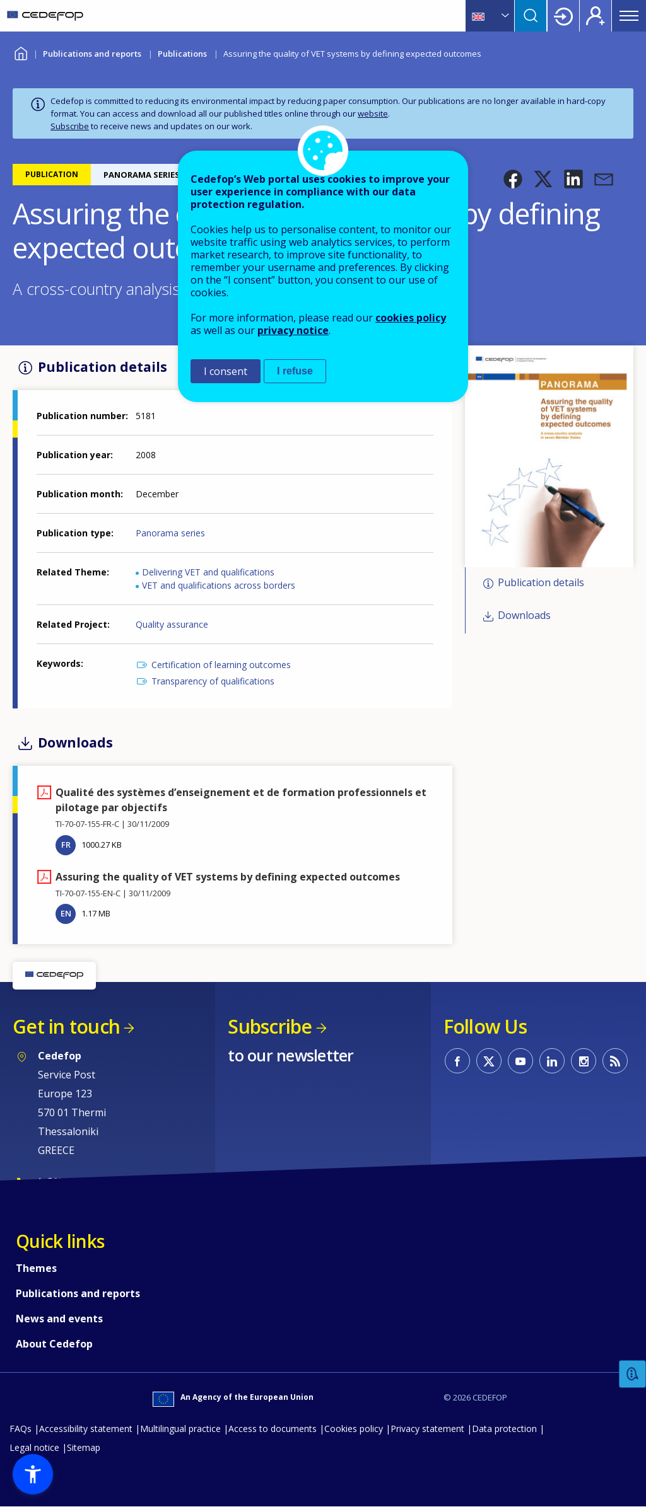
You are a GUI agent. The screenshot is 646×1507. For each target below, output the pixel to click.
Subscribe (69, 126)
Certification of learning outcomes (221, 665)
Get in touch (66, 1026)
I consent (225, 371)
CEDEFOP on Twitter (489, 1060)
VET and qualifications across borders (218, 585)
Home (20, 52)
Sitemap (83, 1447)
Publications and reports (92, 53)
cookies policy (410, 318)
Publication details (541, 582)
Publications (182, 53)
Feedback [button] (633, 1374)
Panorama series (170, 533)
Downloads (524, 616)
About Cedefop (54, 1344)
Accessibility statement (85, 1429)
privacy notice (293, 330)
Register (595, 16)
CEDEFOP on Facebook (457, 1060)
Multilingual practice (180, 1429)
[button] (513, 179)
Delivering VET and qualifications (208, 572)
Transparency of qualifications (212, 681)
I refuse (295, 371)
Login (563, 16)
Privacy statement (427, 1429)
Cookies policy (353, 1429)
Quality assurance (172, 624)
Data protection (504, 1429)
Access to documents (272, 1429)
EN (66, 913)
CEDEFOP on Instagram (583, 1060)
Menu (629, 16)
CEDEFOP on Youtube (520, 1060)
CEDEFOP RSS (615, 1060)
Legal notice (34, 1447)
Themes (36, 1268)
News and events (59, 1318)
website (373, 113)
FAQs (20, 1429)
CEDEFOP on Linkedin (552, 1060)
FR (66, 844)
